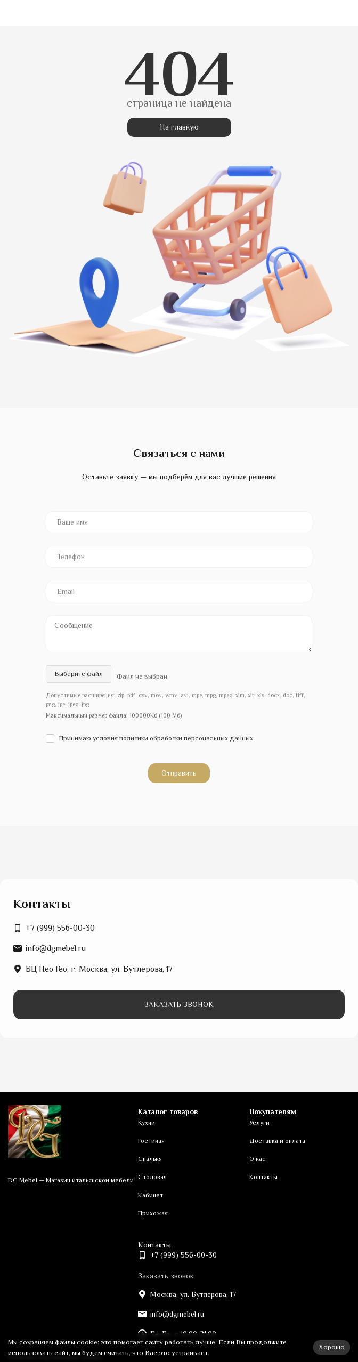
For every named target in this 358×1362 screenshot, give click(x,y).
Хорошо (332, 1347)
